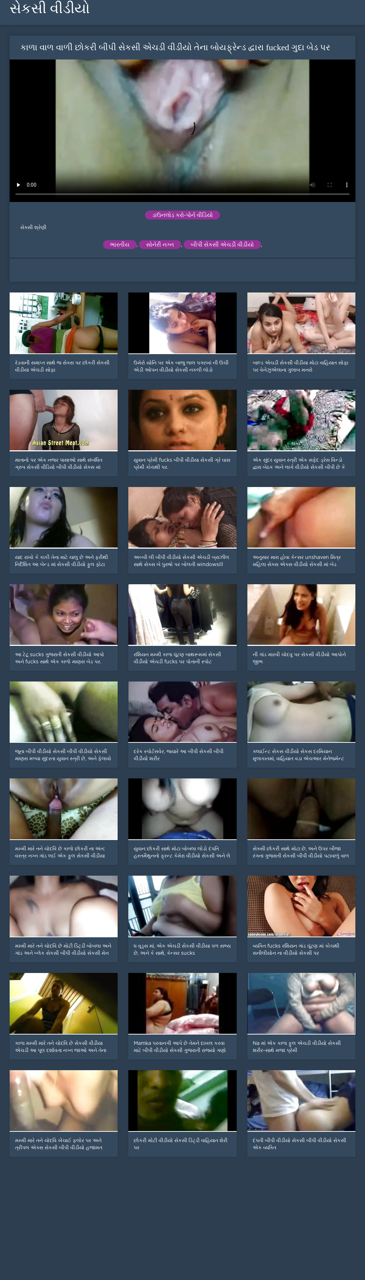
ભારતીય (119, 245)
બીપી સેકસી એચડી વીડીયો (222, 245)
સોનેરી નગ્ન (160, 245)
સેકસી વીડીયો (50, 8)
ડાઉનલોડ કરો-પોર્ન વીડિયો (182, 215)
